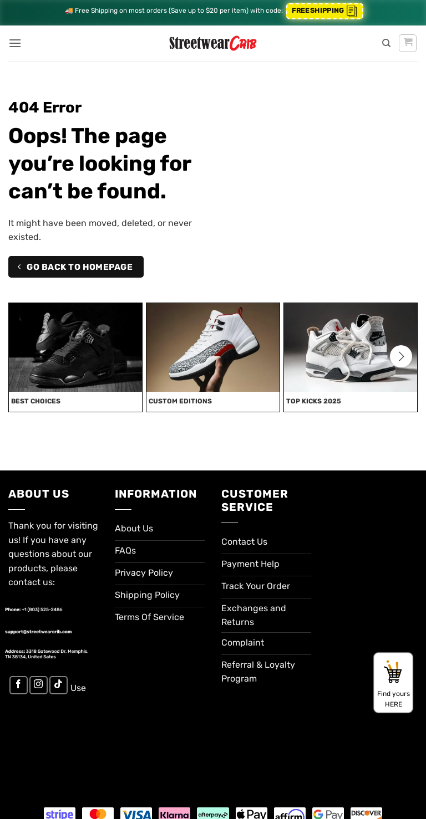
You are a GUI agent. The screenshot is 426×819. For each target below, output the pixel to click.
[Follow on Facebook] (18, 685)
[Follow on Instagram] (38, 685)
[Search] (386, 43)
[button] (15, 43)
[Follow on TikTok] (58, 685)
